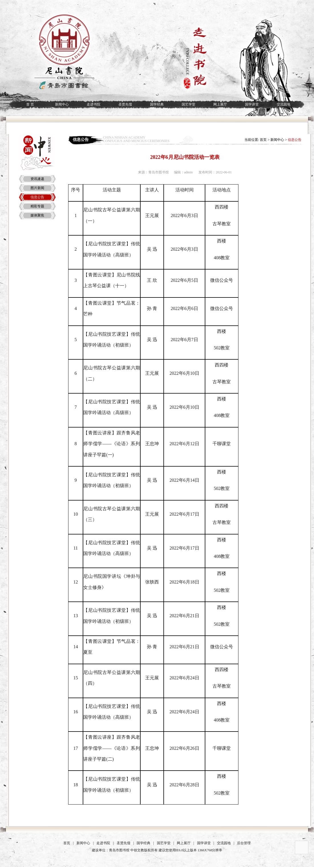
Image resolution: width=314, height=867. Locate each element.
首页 (263, 140)
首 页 (30, 104)
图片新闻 (37, 188)
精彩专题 (37, 206)
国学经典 (157, 104)
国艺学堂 (188, 104)
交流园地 (283, 104)
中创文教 (137, 850)
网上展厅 (220, 104)
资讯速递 (37, 179)
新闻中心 (62, 104)
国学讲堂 (252, 104)
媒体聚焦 (37, 215)
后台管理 (244, 843)
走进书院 (93, 104)
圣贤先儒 (125, 104)
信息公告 (37, 197)
